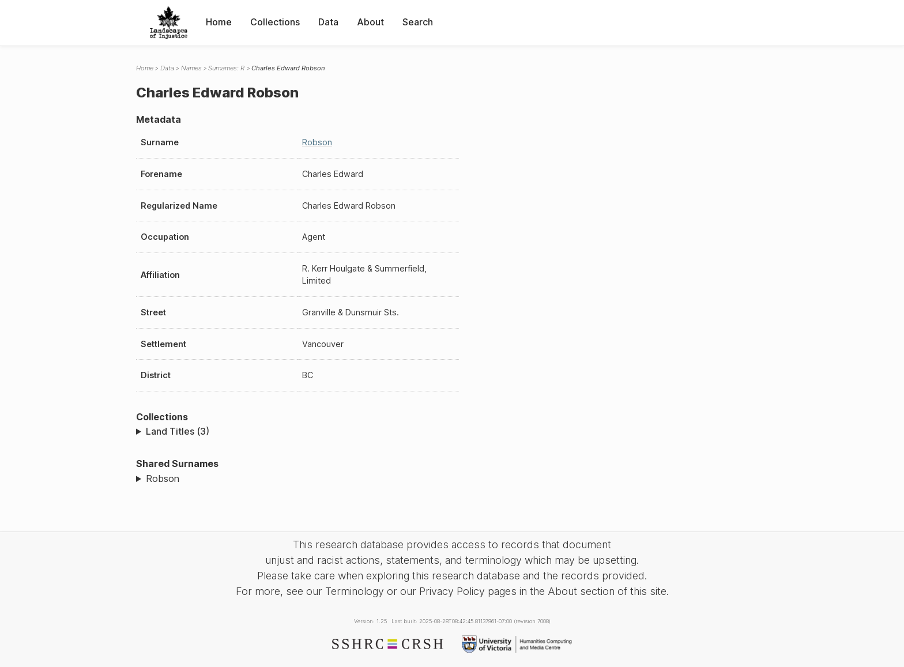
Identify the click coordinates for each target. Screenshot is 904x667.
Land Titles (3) (177, 431)
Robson (317, 142)
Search (417, 22)
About (370, 22)
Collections (275, 22)
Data (328, 22)
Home (219, 22)
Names (191, 68)
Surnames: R (226, 68)
